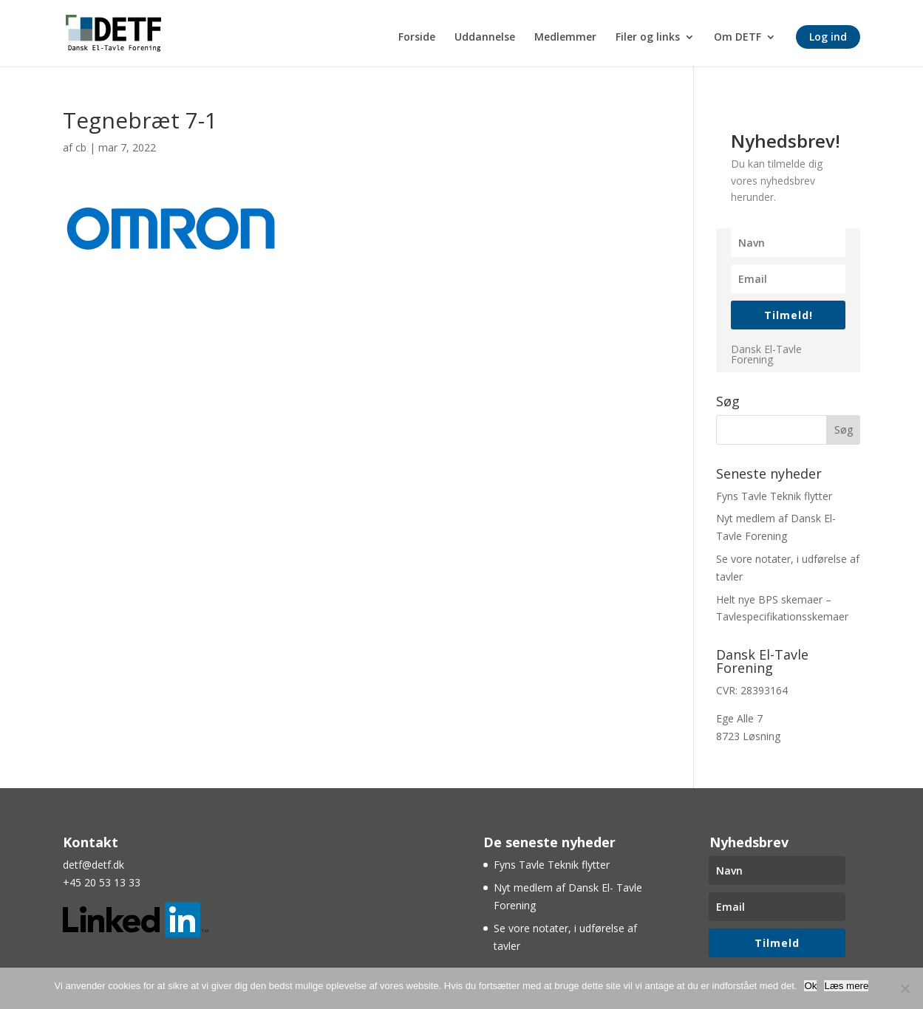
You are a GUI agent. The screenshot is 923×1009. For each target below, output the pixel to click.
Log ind (828, 37)
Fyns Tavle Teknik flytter (774, 496)
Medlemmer (565, 38)
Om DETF (737, 38)
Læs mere (846, 985)
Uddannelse (484, 38)
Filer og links (648, 38)
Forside (416, 38)
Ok (810, 985)
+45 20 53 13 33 (101, 882)
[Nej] (904, 988)
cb (80, 147)
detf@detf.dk (93, 865)
